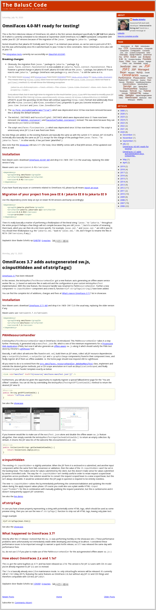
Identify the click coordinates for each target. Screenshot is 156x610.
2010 (122, 194)
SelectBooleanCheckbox (143, 82)
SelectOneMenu (129, 84)
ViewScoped (131, 97)
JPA (140, 67)
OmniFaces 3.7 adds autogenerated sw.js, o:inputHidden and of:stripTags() (46, 264)
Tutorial (147, 91)
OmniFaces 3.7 (9, 275)
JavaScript (125, 66)
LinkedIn (121, 33)
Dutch (133, 57)
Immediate (137, 63)
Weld (150, 98)
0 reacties (46, 240)
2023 (122, 122)
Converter (146, 51)
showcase (24, 145)
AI (132, 46)
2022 (122, 126)
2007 (122, 203)
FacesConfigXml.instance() (61, 120)
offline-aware (60, 346)
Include (145, 63)
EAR (139, 57)
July (124, 143)
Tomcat (133, 91)
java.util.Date (79, 77)
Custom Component (137, 53)
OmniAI (147, 72)
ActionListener (125, 46)
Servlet (127, 86)
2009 (122, 197)
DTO (126, 57)
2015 (122, 178)
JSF (147, 66)
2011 (122, 190)
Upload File (135, 93)
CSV (126, 53)
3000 (122, 110)
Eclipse (147, 57)
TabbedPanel (143, 89)
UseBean (146, 93)
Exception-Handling (135, 59)
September (128, 141)
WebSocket (142, 98)
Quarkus (142, 80)
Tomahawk (124, 91)
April (125, 162)
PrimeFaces (134, 80)
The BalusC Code (25, 5)
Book (120, 48)
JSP (133, 69)
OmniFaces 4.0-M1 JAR (39, 160)
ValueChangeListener (144, 95)
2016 (122, 175)
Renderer (130, 82)
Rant (149, 80)
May (125, 159)
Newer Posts (8, 596)
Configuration (135, 51)
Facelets (147, 59)
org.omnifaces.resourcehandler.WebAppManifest (66, 363)
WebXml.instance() (31, 120)
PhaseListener (139, 78)
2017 (122, 172)
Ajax (137, 46)
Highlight (148, 61)
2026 (122, 113)
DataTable (124, 55)
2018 (122, 169)
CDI (126, 48)
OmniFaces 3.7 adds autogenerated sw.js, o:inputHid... (133, 153)
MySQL (139, 72)
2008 (122, 200)
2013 (122, 184)
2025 (122, 116)
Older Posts (109, 596)
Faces (121, 61)
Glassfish (141, 61)
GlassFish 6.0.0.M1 (57, 54)
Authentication (145, 46)
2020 (122, 132)
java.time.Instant (102, 77)
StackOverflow (130, 88)
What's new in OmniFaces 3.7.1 (76, 293)
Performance (124, 78)
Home (59, 596)
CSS (121, 53)
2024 (122, 119)
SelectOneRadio (143, 84)
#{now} (26, 77)
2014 (122, 181)
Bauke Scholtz (139, 19)
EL (126, 59)
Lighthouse (25, 348)
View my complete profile (128, 36)
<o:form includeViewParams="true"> (32, 110)
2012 (122, 187)
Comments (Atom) (23, 602)
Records (121, 82)
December (127, 134)
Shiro (134, 86)
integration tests (14, 54)
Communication (136, 48)
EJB (121, 59)
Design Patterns (136, 55)
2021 (122, 129)
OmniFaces (130, 75)
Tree (140, 91)
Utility (121, 95)
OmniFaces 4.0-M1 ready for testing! (40, 26)
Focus (134, 61)
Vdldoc (121, 98)
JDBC (134, 67)
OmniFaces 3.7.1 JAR (38, 305)
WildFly (139, 100)
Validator (129, 95)
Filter (128, 61)
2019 (122, 166)
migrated (61, 77)
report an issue (91, 187)
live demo (18, 496)
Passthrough (144, 75)
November (127, 137)
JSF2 (126, 69)
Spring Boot (142, 87)
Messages (131, 72)
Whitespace (131, 100)
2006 (122, 206)
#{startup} (41, 77)
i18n (130, 63)
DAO (148, 53)
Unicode (125, 93)
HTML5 (125, 63)
